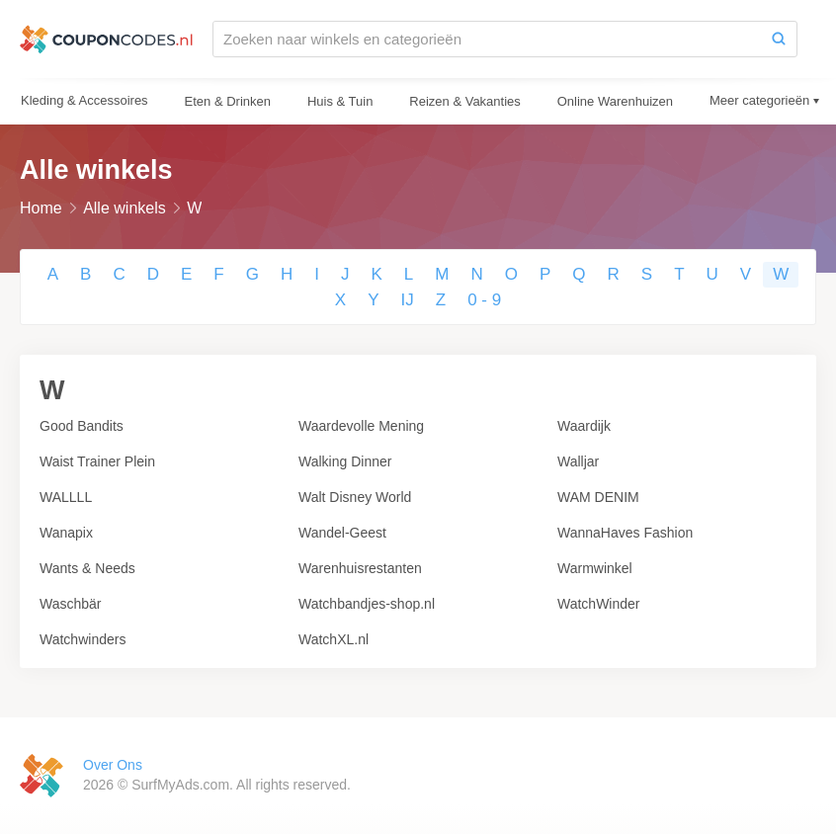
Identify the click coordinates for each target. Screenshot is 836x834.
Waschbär (71, 604)
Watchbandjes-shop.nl (366, 604)
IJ (407, 300)
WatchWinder (598, 604)
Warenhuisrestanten (360, 568)
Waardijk (584, 426)
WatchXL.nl (333, 639)
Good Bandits (82, 426)
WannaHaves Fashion (625, 533)
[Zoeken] (778, 39)
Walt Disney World (354, 497)
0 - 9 (484, 300)
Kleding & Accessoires (84, 100)
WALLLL (66, 497)
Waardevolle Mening (361, 426)
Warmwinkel (594, 568)
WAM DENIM (598, 497)
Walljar (578, 461)
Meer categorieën (759, 100)
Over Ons (112, 765)
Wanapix (66, 533)
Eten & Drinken (228, 101)
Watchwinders (82, 639)
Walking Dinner (344, 461)
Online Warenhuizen (615, 101)
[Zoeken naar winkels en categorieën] (487, 39)
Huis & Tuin (340, 101)
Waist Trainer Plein (97, 461)
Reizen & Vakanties (465, 101)
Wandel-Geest (342, 533)
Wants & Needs (87, 568)
